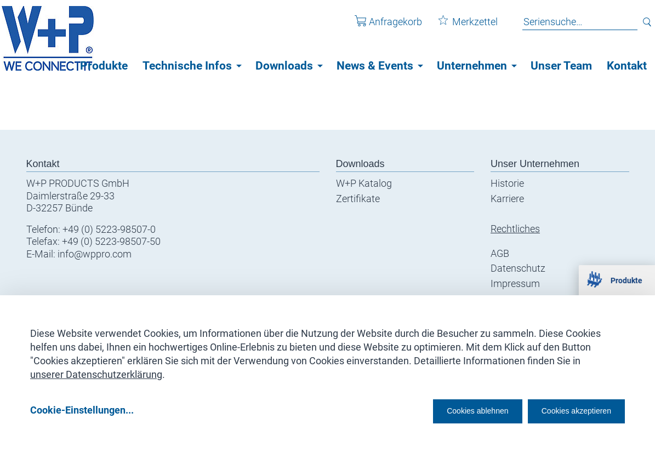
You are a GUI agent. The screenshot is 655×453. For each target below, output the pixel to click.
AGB (500, 253)
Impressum (515, 283)
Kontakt (627, 65)
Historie (507, 183)
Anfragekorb (380, 26)
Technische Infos (187, 65)
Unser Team (561, 65)
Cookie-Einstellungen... (82, 410)
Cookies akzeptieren (566, 410)
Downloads (284, 65)
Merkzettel (460, 26)
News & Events (375, 65)
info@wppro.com (95, 254)
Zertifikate (358, 198)
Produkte (104, 65)
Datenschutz (518, 268)
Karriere (507, 198)
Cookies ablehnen (444, 410)
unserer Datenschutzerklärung (96, 370)
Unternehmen (472, 65)
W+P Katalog (364, 183)
